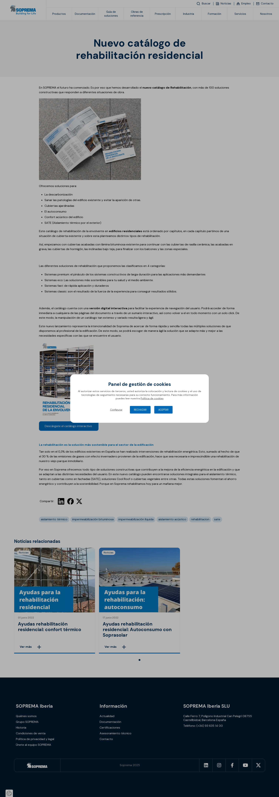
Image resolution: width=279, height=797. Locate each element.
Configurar (116, 409)
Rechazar (140, 409)
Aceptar (163, 409)
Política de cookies (152, 398)
